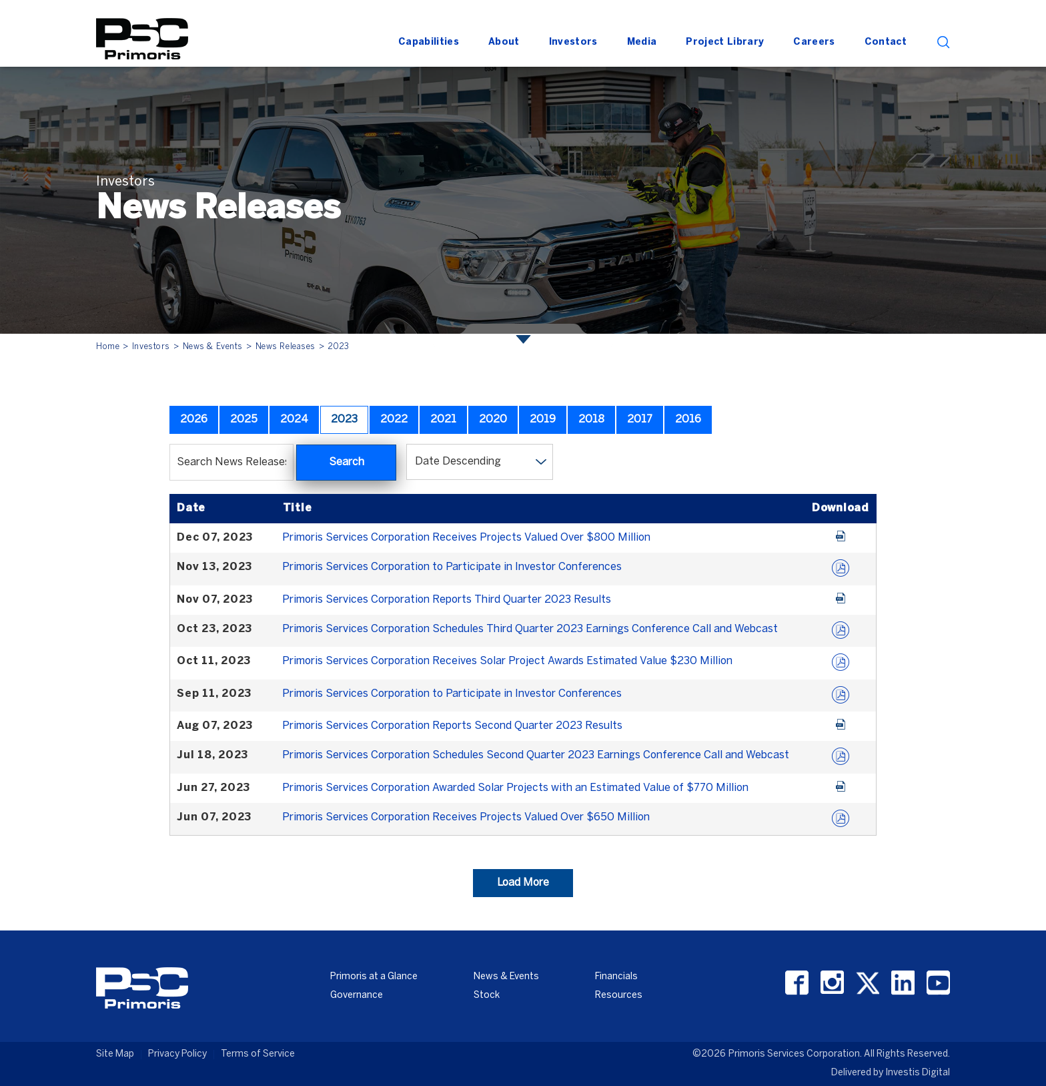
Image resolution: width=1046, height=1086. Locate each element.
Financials (616, 977)
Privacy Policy (177, 1054)
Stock (487, 995)
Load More (523, 883)
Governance (356, 995)
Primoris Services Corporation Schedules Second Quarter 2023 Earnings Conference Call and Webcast (535, 755)
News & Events (213, 346)
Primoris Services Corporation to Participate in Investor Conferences (452, 567)
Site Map (115, 1054)
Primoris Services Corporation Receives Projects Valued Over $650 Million (466, 817)
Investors (151, 346)
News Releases (285, 346)
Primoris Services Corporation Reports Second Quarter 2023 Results (452, 726)
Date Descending (458, 462)
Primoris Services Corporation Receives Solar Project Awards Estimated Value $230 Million (507, 661)
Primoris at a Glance (374, 977)
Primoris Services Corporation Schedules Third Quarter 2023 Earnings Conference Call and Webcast (530, 629)
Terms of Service (258, 1054)
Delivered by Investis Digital (890, 1073)
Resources (618, 995)
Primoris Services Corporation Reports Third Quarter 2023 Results (446, 600)
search (943, 42)
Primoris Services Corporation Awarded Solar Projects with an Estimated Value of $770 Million (515, 788)
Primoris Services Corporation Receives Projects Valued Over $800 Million (466, 538)
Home (107, 346)
